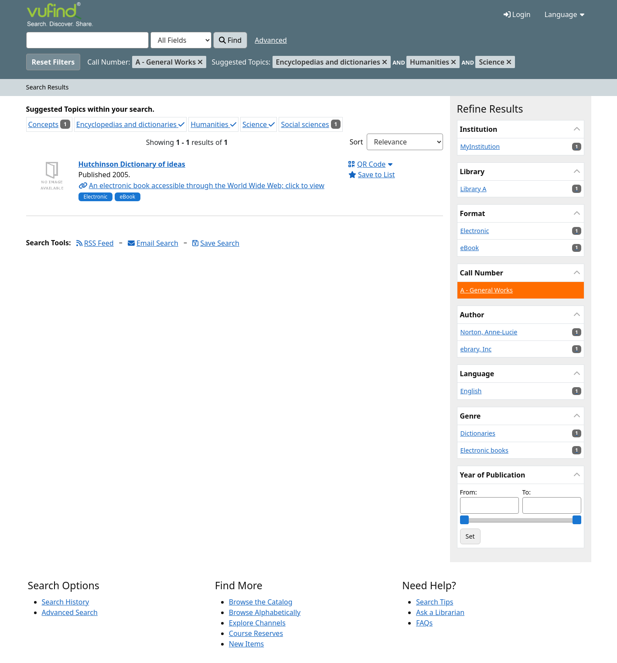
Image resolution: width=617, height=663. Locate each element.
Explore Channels (257, 623)
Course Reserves (256, 633)
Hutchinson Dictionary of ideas (131, 164)
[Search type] (180, 40)
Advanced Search (70, 612)
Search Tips (434, 602)
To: (526, 492)
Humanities (213, 124)
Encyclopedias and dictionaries (130, 124)
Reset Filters (53, 62)
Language (564, 14)
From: (468, 492)
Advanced (271, 40)
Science (258, 124)
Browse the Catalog (261, 602)
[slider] (464, 519)
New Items (246, 644)
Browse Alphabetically (264, 612)
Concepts (43, 124)
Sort (356, 142)
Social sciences (305, 124)
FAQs (424, 623)
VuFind (42, 15)
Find (230, 40)
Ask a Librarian (440, 612)
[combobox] (87, 40)
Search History (65, 602)
